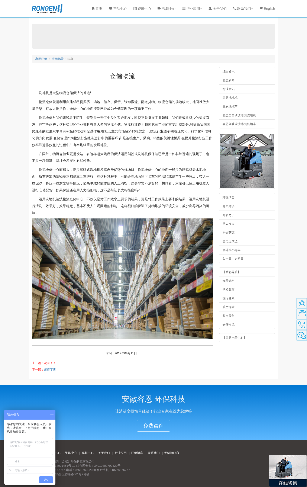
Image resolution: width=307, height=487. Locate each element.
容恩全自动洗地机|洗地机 (239, 115)
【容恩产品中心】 (234, 337)
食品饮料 (229, 280)
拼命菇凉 (229, 232)
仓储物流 (229, 324)
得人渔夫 (229, 223)
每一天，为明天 (233, 258)
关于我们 (217, 8)
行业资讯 (229, 89)
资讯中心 (142, 8)
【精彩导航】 (231, 272)
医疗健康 (229, 298)
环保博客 (229, 197)
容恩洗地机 (230, 97)
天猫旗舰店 (171, 453)
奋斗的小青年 (231, 250)
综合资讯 (229, 71)
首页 (96, 8)
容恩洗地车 (230, 106)
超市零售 (50, 369)
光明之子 (229, 215)
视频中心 (166, 8)
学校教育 (229, 289)
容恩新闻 (229, 80)
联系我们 (154, 453)
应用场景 (58, 59)
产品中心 (118, 8)
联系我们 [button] (243, 8)
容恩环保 (41, 59)
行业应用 (121, 453)
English (267, 8)
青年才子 (229, 206)
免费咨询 (153, 426)
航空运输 (229, 307)
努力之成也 (230, 241)
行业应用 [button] (192, 8)
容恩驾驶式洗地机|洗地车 (239, 124)
